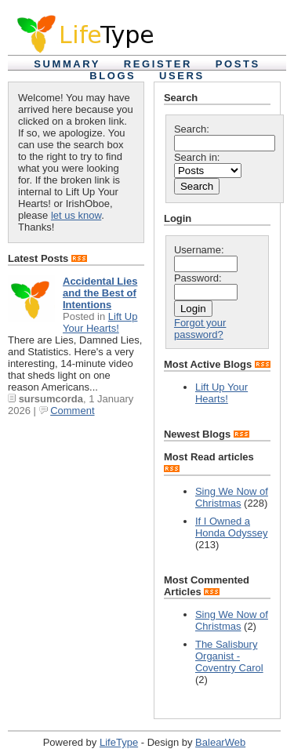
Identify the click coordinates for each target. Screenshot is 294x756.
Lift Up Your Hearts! (100, 322)
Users (182, 76)
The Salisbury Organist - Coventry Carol (229, 656)
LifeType (119, 742)
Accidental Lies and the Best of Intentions (100, 293)
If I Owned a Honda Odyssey (231, 527)
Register (158, 64)
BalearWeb (220, 742)
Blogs (112, 76)
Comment (72, 410)
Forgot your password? (200, 328)
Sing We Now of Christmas (231, 497)
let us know (76, 215)
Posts (238, 64)
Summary (67, 64)
